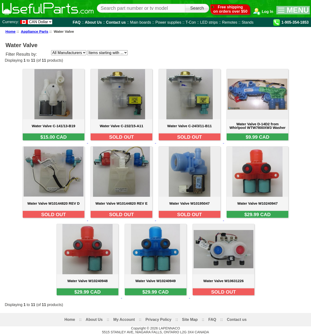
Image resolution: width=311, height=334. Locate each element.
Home (10, 31)
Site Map (190, 320)
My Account (124, 320)
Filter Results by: (21, 54)
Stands (248, 22)
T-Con (191, 22)
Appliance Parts (34, 31)
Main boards (140, 22)
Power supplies (168, 22)
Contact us (116, 22)
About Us (93, 22)
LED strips (209, 22)
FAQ (77, 22)
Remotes (229, 22)
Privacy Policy (158, 320)
